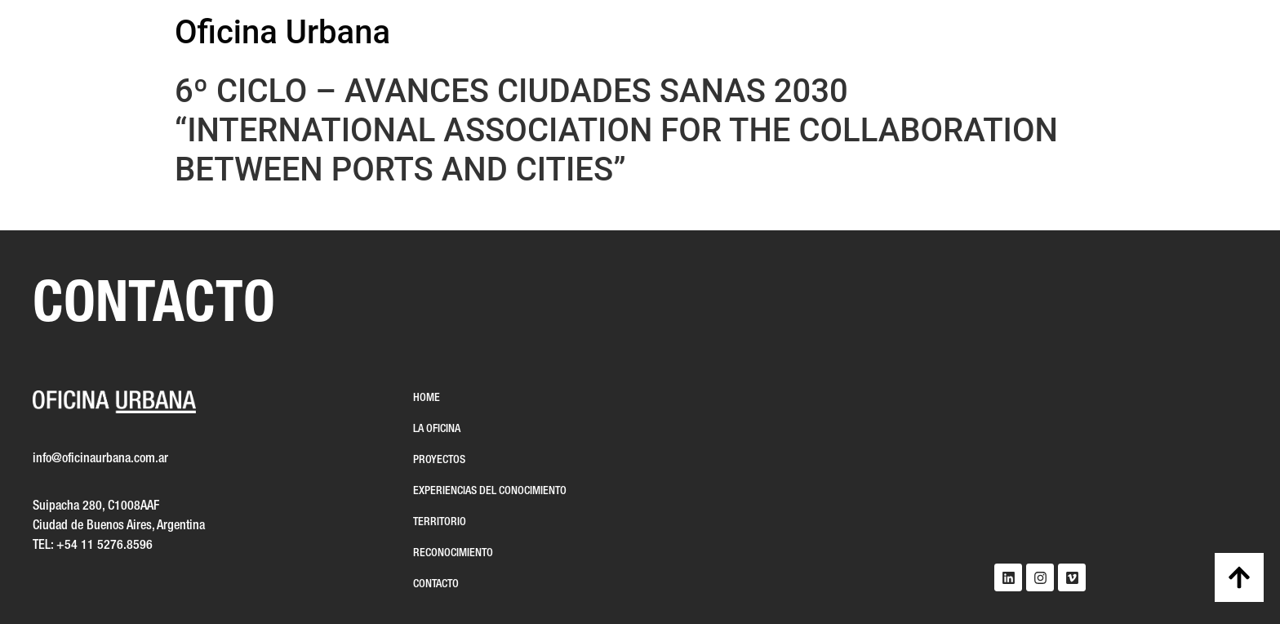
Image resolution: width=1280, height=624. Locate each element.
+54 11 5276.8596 (104, 545)
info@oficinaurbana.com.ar (100, 459)
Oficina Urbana (282, 32)
